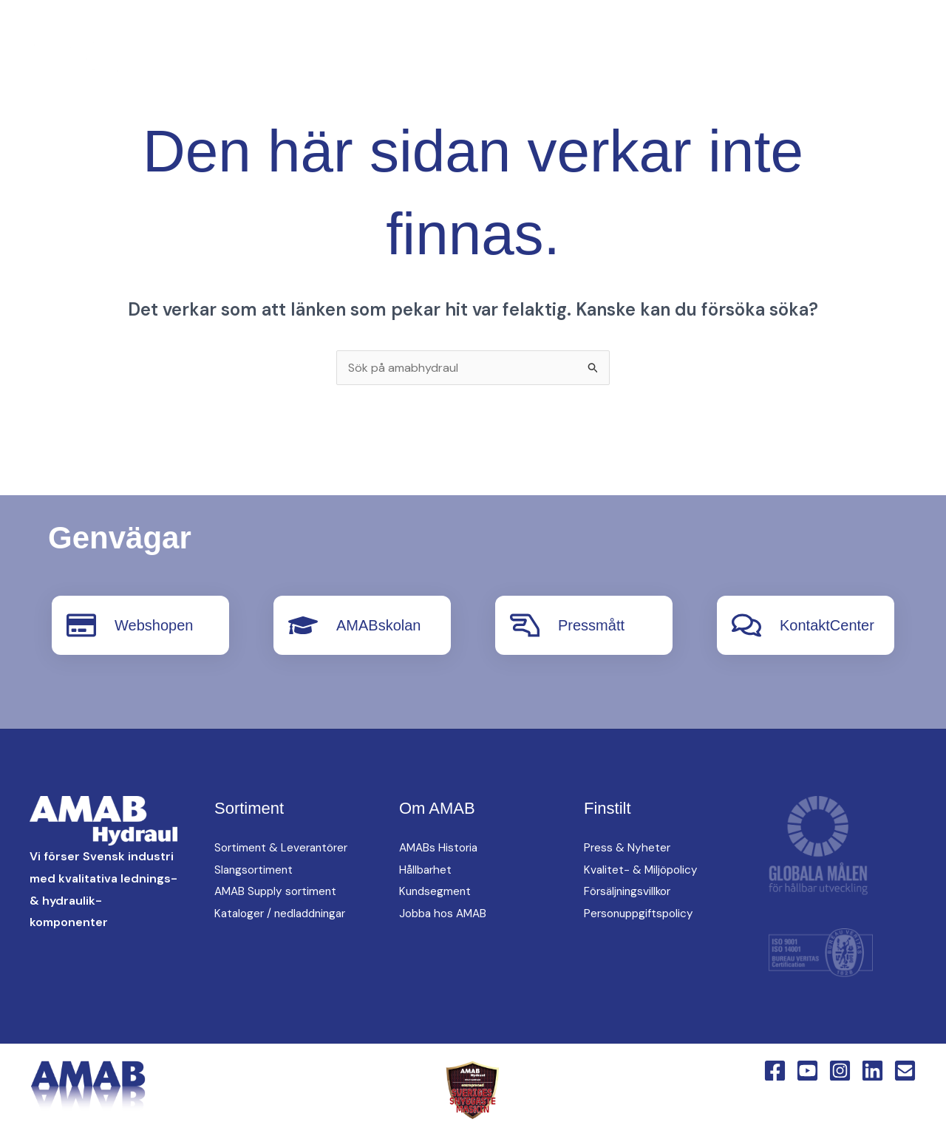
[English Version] (306, 64)
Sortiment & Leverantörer (284, 847)
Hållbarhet (427, 869)
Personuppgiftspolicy (641, 913)
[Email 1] (905, 1070)
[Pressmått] (525, 625)
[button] (337, 64)
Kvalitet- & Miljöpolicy (642, 869)
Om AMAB (663, 37)
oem (498, 37)
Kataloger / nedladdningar (284, 913)
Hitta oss (574, 37)
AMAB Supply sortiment (278, 891)
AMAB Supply (413, 37)
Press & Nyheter (628, 847)
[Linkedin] (276, 64)
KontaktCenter (770, 37)
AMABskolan (378, 625)
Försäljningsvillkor (630, 891)
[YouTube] (217, 64)
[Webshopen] (81, 625)
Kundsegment (436, 891)
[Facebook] (187, 64)
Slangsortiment (255, 869)
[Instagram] (246, 64)
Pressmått (591, 625)
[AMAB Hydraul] (94, 62)
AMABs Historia (440, 847)
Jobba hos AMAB (445, 913)
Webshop (404, 89)
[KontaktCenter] (746, 625)
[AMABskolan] (303, 625)
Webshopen (154, 625)
